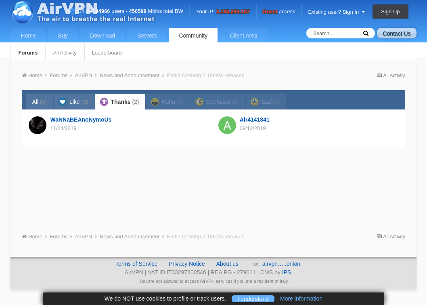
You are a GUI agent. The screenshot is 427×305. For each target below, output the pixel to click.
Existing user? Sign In (336, 12)
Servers (147, 35)
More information (301, 298)
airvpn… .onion (281, 264)
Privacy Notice (187, 264)
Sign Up (390, 11)
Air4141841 (255, 119)
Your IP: (223, 12)
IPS (286, 272)
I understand (253, 298)
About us (227, 264)
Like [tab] (73, 102)
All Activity (65, 53)
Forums (28, 53)
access (279, 12)
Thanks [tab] (119, 102)
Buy (63, 35)
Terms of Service (136, 264)
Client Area (243, 35)
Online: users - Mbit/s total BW (126, 11)
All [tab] (39, 102)
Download (102, 35)
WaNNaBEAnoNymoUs (80, 119)
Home (28, 35)
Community (193, 35)
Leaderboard (107, 53)
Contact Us (396, 33)
